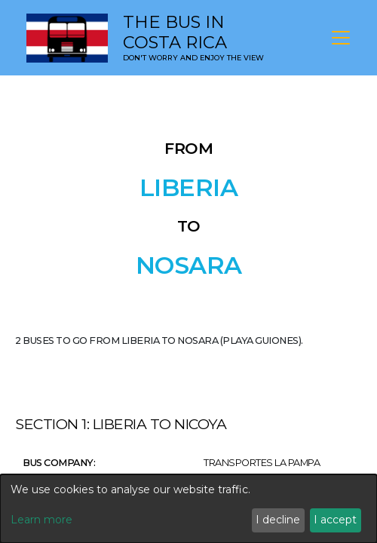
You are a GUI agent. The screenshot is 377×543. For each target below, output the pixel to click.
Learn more (41, 519)
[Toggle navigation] (340, 37)
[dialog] (188, 508)
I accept (335, 519)
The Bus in (175, 32)
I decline (278, 519)
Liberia (188, 187)
